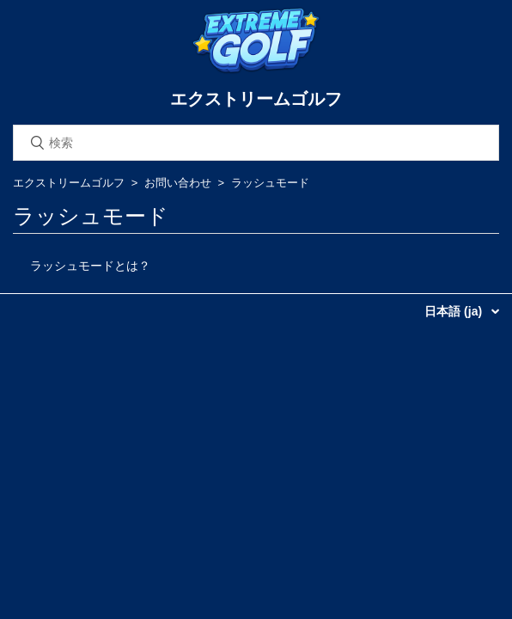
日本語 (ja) (454, 311)
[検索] (256, 143)
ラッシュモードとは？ (90, 266)
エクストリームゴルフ (69, 182)
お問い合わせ (177, 182)
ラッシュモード (270, 182)
